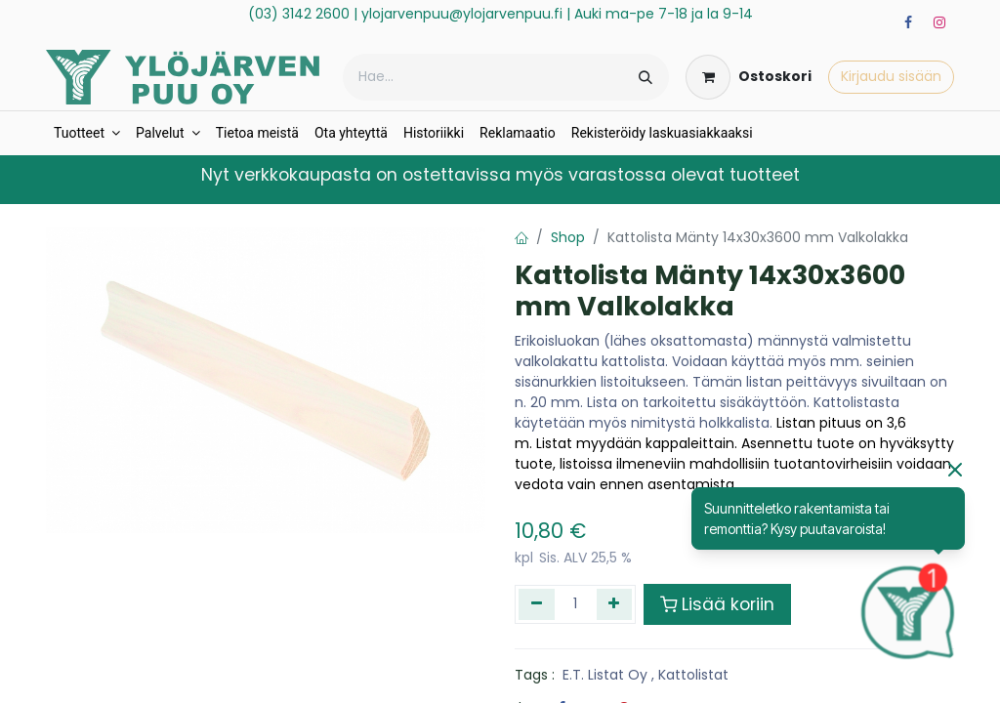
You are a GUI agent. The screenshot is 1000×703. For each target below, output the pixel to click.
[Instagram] (939, 22)
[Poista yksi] (537, 604)
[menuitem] (87, 133)
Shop (568, 237)
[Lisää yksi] (615, 604)
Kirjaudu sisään (891, 76)
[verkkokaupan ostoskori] (748, 77)
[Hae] (645, 77)
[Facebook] (908, 22)
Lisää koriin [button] (717, 604)
